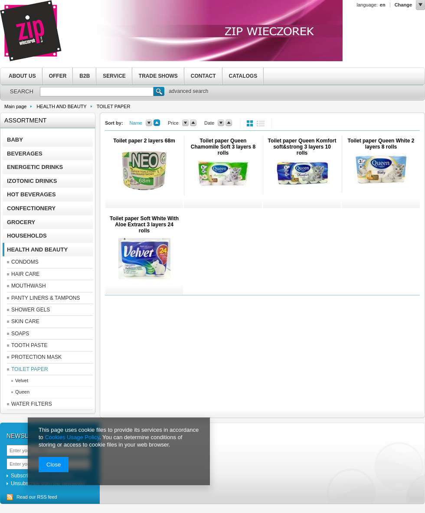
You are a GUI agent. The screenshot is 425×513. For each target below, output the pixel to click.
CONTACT (203, 76)
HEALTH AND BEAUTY (61, 106)
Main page (15, 106)
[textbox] (97, 91)
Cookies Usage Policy (72, 437)
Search (159, 92)
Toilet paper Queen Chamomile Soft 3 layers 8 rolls (223, 147)
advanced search (188, 91)
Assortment (25, 120)
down (149, 122)
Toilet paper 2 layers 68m (144, 141)
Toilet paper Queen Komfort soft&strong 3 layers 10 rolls (302, 147)
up (157, 122)
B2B (84, 76)
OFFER (58, 76)
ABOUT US (22, 76)
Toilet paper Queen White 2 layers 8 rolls (381, 144)
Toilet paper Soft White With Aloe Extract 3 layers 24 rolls (144, 224)
